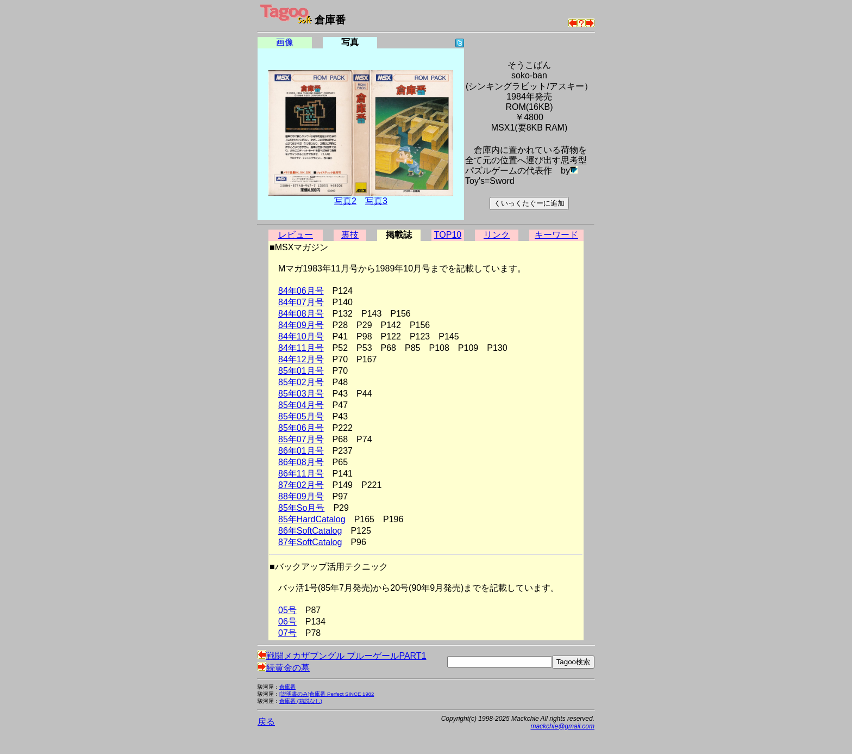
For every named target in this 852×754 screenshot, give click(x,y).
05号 (287, 610)
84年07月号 (301, 302)
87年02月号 (301, 485)
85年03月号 (301, 393)
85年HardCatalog (312, 519)
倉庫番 (287, 687)
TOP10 (447, 234)
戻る (266, 721)
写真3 (376, 201)
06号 (287, 621)
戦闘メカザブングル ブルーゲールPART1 (342, 655)
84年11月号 (301, 348)
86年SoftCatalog (310, 530)
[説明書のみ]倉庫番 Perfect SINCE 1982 (326, 694)
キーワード (556, 234)
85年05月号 (301, 416)
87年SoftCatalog (310, 542)
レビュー (295, 234)
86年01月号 (301, 450)
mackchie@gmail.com (562, 726)
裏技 (350, 234)
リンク (497, 234)
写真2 (345, 201)
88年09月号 (301, 496)
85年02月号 (301, 382)
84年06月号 (301, 290)
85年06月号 (301, 427)
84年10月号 (301, 336)
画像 (284, 42)
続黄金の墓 (284, 667)
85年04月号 (301, 405)
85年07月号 (301, 439)
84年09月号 (301, 325)
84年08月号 (301, 313)
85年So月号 (301, 507)
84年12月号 (301, 359)
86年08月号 (301, 462)
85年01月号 (301, 370)
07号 (287, 633)
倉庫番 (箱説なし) (300, 701)
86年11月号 (301, 473)
